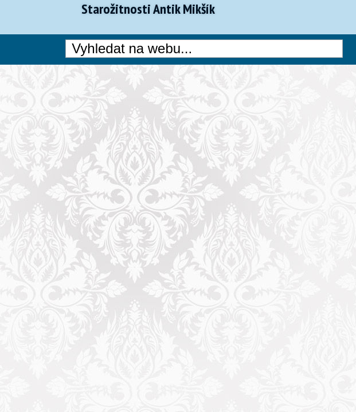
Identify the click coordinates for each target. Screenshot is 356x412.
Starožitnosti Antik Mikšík (148, 9)
